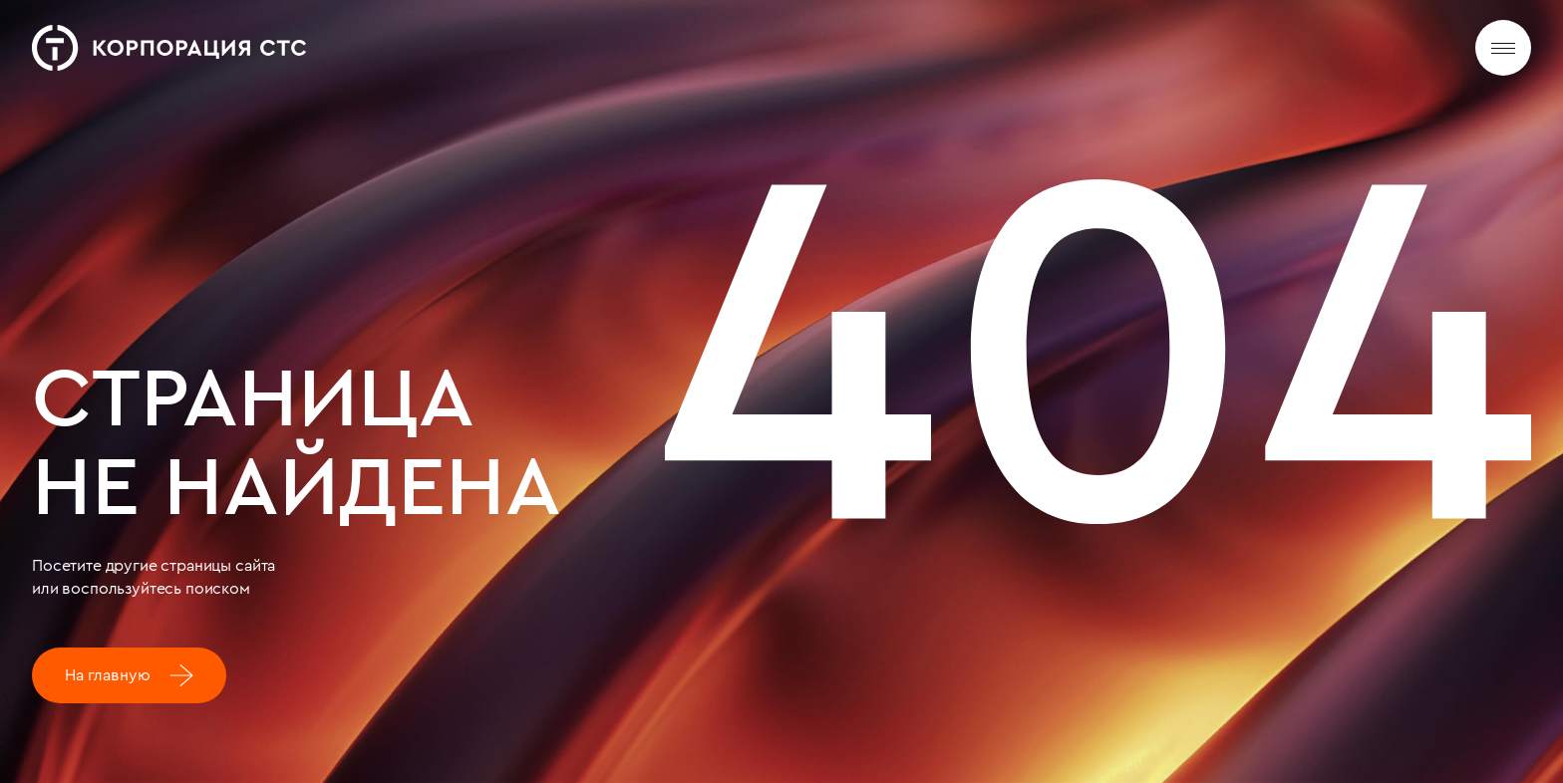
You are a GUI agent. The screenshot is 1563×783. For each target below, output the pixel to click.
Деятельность (663, 50)
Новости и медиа (808, 55)
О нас (558, 46)
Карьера (933, 61)
